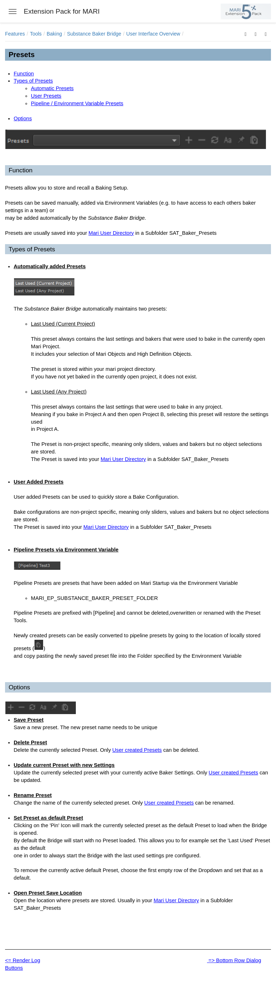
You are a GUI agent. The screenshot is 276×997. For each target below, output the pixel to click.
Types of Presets (33, 81)
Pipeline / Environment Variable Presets (77, 103)
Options (23, 118)
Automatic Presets (52, 88)
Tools (36, 34)
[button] (245, 33)
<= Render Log (22, 960)
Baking (54, 34)
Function (24, 73)
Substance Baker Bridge (94, 34)
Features (15, 34)
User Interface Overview (153, 34)
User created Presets (137, 750)
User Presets (46, 96)
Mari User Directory (111, 233)
